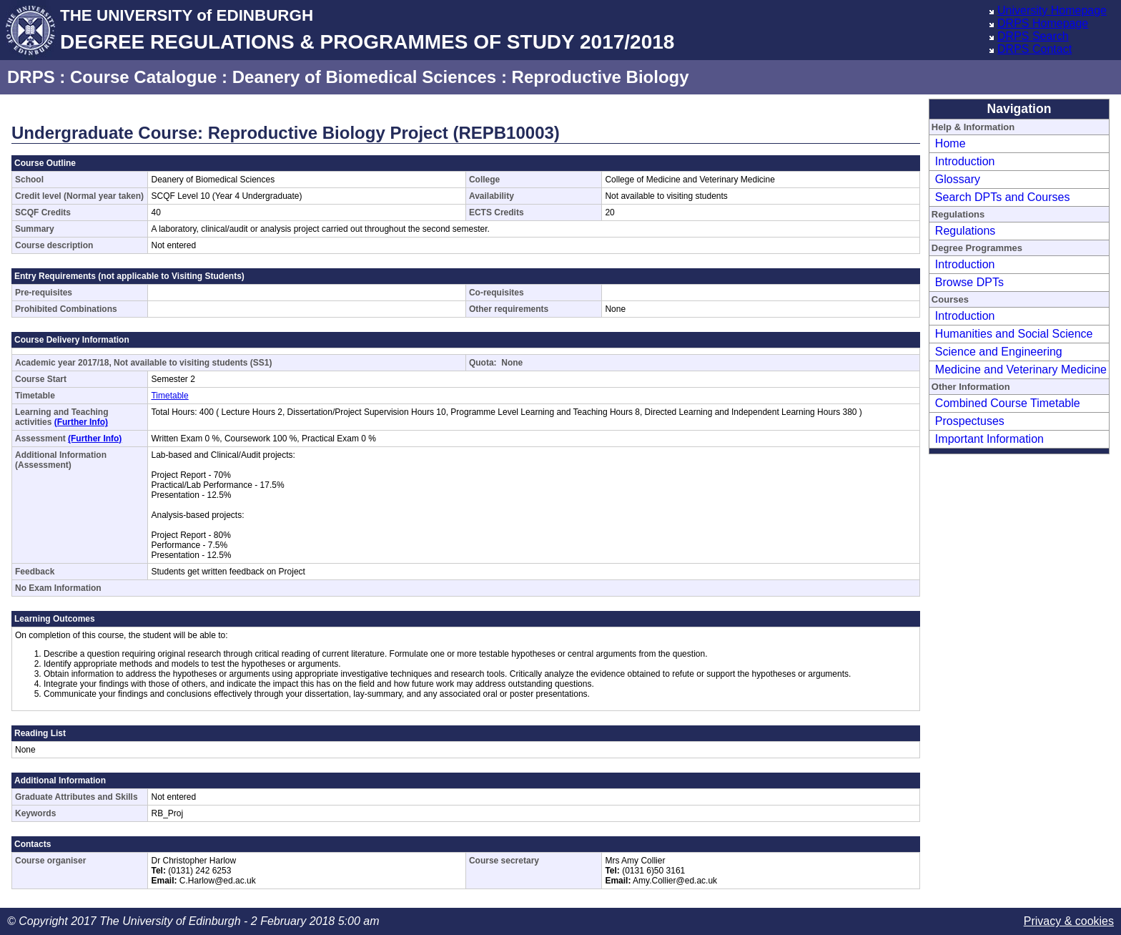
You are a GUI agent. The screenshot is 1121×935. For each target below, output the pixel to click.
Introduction (965, 161)
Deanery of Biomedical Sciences (364, 77)
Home (950, 143)
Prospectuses (969, 421)
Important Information (989, 439)
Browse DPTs (969, 282)
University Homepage (1052, 10)
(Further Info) (81, 422)
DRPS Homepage (1042, 23)
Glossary (957, 179)
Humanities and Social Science (1014, 334)
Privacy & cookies (1069, 921)
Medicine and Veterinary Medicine (1021, 369)
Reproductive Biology (600, 77)
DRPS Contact (1034, 49)
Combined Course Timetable (1007, 403)
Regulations (965, 231)
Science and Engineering (998, 352)
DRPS (31, 77)
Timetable (169, 396)
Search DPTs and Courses (1002, 197)
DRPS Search (1033, 36)
